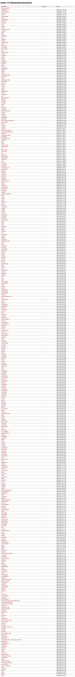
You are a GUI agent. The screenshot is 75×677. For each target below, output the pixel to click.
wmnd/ (3, 332)
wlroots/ (3, 40)
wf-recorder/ (4, 234)
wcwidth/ (3, 485)
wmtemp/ (3, 325)
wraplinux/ (3, 537)
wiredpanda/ (4, 249)
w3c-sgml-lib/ (4, 664)
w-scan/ (3, 211)
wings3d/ (3, 411)
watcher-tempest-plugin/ (7, 132)
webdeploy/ (4, 641)
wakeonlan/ (4, 462)
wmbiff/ (3, 382)
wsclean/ (3, 177)
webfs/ (3, 27)
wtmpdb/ (3, 86)
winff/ (2, 143)
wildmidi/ (3, 63)
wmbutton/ (4, 385)
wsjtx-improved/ (5, 167)
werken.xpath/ (4, 654)
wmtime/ (3, 327)
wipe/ (2, 410)
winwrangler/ (4, 520)
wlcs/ (2, 37)
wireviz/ (3, 252)
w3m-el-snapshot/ (5, 665)
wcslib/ (3, 184)
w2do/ (2, 659)
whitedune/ (4, 477)
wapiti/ (2, 104)
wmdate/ (3, 257)
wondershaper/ (5, 599)
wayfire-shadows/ (5, 110)
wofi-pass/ (3, 597)
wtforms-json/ (4, 501)
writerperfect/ (4, 291)
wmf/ (2, 367)
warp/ (2, 105)
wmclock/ (3, 374)
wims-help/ (4, 582)
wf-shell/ (3, 236)
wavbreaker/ (4, 447)
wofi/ (2, 265)
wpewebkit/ (4, 81)
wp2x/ (2, 297)
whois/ (2, 197)
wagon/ (3, 547)
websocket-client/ (5, 138)
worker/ (3, 267)
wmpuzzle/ (4, 314)
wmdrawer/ (4, 366)
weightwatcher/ (5, 433)
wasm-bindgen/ (5, 97)
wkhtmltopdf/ (4, 522)
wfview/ (3, 237)
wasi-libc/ (3, 21)
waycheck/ (4, 218)
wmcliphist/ (4, 372)
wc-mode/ (3, 631)
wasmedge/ (4, 214)
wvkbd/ (3, 286)
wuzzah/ (3, 529)
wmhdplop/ (4, 356)
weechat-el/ (4, 646)
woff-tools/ (3, 525)
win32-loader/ (4, 586)
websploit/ (3, 644)
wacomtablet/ (4, 16)
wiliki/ (2, 415)
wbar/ (2, 221)
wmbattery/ (4, 395)
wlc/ (2, 50)
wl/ (2, 592)
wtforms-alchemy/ (5, 499)
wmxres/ (3, 311)
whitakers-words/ (5, 241)
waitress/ (3, 506)
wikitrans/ (3, 577)
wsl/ (2, 613)
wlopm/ (3, 254)
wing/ (2, 34)
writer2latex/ (4, 270)
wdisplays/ (4, 226)
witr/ (2, 96)
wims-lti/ (3, 538)
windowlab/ (4, 245)
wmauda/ (3, 394)
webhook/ (3, 118)
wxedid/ (3, 271)
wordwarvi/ (4, 166)
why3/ (2, 242)
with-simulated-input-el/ (7, 553)
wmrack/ (3, 315)
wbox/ (2, 223)
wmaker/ (3, 70)
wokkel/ (3, 535)
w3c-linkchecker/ (5, 660)
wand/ (2, 182)
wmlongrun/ (4, 341)
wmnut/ (3, 262)
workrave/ (3, 175)
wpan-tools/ (4, 206)
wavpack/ (3, 109)
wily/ (2, 244)
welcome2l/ (4, 169)
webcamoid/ (4, 514)
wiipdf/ (2, 418)
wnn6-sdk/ (3, 524)
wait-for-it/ (3, 669)
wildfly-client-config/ (6, 579)
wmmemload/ (4, 343)
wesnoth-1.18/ (4, 52)
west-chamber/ (5, 431)
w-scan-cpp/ (4, 455)
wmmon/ (3, 348)
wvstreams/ (4, 496)
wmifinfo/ (3, 358)
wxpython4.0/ (4, 467)
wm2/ (2, 203)
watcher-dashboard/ (6, 130)
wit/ (2, 148)
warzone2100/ (4, 19)
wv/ (2, 153)
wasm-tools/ (4, 48)
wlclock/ (3, 208)
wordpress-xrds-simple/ (7, 603)
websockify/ (4, 493)
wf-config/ (3, 55)
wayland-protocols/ (6, 135)
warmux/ (3, 213)
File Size (44, 6)
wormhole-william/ (5, 75)
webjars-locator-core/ (6, 490)
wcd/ (2, 24)
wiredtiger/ (4, 179)
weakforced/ (4, 117)
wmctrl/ (3, 361)
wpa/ (2, 78)
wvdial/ (3, 89)
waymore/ (3, 540)
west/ (2, 494)
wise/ (2, 200)
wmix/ (2, 338)
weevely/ (3, 647)
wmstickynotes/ (5, 319)
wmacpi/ (3, 397)
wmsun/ (3, 320)
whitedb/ (3, 60)
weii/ (2, 675)
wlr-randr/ (3, 405)
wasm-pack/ (4, 47)
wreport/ (3, 294)
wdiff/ (2, 439)
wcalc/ (2, 441)
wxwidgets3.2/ (4, 91)
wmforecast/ (4, 371)
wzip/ (2, 278)
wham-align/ (4, 426)
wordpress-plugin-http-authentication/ (10, 600)
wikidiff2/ (3, 420)
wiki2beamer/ (4, 574)
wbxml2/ (3, 114)
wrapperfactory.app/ (6, 296)
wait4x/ (3, 92)
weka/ (2, 651)
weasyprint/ (4, 188)
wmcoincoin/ (4, 377)
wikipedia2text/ (5, 576)
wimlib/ (3, 198)
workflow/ (3, 205)
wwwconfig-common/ (6, 626)
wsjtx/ (2, 44)
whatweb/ (3, 140)
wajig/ (2, 670)
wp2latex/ (3, 76)
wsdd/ (2, 545)
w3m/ (2, 472)
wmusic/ (3, 302)
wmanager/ (4, 392)
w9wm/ (3, 511)
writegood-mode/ (5, 607)
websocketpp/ (4, 187)
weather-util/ (4, 636)
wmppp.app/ (4, 335)
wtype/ (3, 285)
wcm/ (2, 224)
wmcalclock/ (4, 389)
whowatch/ (4, 465)
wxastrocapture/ (5, 530)
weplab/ (3, 434)
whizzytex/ (4, 550)
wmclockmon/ (4, 376)
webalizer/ (3, 185)
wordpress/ (4, 151)
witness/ (3, 99)
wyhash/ (3, 275)
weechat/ (3, 31)
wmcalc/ (3, 387)
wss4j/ (2, 616)
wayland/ (3, 162)
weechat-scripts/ (5, 29)
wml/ (2, 481)
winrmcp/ (3, 66)
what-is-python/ (5, 543)
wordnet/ (3, 503)
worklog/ (3, 127)
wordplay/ (3, 174)
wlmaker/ (3, 39)
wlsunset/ (3, 402)
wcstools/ (3, 115)
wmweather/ (4, 306)
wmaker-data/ (4, 595)
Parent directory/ (5, 8)
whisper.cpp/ (4, 156)
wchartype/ (4, 634)
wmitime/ (3, 337)
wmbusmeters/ (5, 42)
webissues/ (4, 517)
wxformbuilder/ (5, 281)
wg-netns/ (3, 429)
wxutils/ (3, 629)
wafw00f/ (3, 102)
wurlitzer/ (3, 625)
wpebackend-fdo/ (5, 79)
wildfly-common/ (5, 581)
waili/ (2, 460)
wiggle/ (3, 416)
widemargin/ (4, 571)
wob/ (2, 312)
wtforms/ (3, 623)
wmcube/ (3, 363)
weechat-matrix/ (5, 180)
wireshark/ (3, 13)
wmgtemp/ (4, 354)
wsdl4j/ (3, 488)
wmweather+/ (4, 304)
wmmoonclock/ (5, 330)
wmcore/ (3, 379)
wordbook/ (4, 94)
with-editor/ (4, 35)
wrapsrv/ (3, 83)
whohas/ (3, 171)
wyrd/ (2, 532)
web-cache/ (4, 556)
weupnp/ (3, 559)
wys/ (2, 276)
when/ (2, 568)
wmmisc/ (3, 345)
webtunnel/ (4, 154)
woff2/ (2, 71)
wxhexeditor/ (4, 283)
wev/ (2, 232)
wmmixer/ (3, 346)
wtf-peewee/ (4, 618)
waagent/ (3, 128)
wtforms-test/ (4, 621)
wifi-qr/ (3, 573)
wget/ (2, 428)
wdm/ (2, 228)
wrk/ (2, 527)
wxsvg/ (3, 468)
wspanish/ (3, 615)
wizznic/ (3, 407)
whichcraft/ (4, 569)
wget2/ (3, 57)
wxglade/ (3, 628)
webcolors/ (4, 164)
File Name (4, 6)
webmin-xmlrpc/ (5, 558)
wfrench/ (3, 561)
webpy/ (3, 14)
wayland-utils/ (4, 219)
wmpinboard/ (4, 333)
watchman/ (4, 473)
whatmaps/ (4, 564)
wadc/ (2, 667)
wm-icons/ (3, 594)
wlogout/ (3, 403)
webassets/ (4, 436)
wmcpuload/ (4, 381)
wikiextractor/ (4, 158)
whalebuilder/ (4, 542)
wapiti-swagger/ (5, 509)
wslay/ (2, 84)
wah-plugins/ (4, 459)
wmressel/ (3, 317)
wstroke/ (3, 172)
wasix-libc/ (4, 190)
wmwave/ (3, 159)
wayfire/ (3, 112)
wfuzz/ (2, 563)
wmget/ (3, 353)
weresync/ (3, 652)
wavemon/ (3, 107)
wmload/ (3, 340)
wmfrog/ (3, 350)
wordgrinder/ (4, 299)
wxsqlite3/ (3, 273)
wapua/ (3, 673)
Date (58, 6)
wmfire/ (3, 369)
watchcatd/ (4, 512)
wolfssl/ (3, 73)
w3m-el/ (3, 551)
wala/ (2, 672)
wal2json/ (3, 507)
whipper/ (3, 480)
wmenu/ (3, 258)
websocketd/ (4, 122)
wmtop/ (3, 328)
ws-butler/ (3, 555)
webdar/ (3, 210)
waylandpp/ (4, 136)
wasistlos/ (3, 452)
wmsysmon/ (4, 322)
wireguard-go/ (4, 68)
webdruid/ (3, 516)
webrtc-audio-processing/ (7, 120)
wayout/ (3, 442)
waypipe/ (3, 22)
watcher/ (3, 133)
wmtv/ (2, 301)
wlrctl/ (2, 400)
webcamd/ (3, 437)
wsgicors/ (3, 610)
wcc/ (2, 475)
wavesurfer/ (4, 657)
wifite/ (2, 478)
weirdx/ (3, 649)
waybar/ (3, 192)
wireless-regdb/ (5, 11)
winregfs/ (3, 247)
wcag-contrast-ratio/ (6, 633)
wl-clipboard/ (4, 408)
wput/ (2, 268)
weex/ (2, 195)
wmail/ (2, 398)
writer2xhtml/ (4, 293)
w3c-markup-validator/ (6, 662)
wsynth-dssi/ (4, 470)
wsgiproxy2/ (4, 612)
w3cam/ (3, 463)
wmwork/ (3, 307)
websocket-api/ (5, 643)
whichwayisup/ (5, 504)
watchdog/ (3, 216)
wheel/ (3, 58)
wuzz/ (2, 88)
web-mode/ (4, 638)
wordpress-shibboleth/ (6, 602)
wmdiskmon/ (4, 364)
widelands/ (4, 62)
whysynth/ (3, 423)
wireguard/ (4, 250)
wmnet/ (3, 260)
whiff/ (2, 548)
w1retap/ (3, 101)
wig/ (2, 161)
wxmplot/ (3, 125)
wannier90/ (4, 454)
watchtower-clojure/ (6, 656)
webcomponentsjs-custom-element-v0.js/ (11, 639)
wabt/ (2, 457)
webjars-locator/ (5, 491)
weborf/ (3, 229)
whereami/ (4, 239)
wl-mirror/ (3, 201)
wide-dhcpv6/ (4, 421)
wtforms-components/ (6, 620)
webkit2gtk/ (4, 9)
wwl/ (2, 280)
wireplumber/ (4, 146)
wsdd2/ (3, 288)
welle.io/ (3, 231)
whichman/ (4, 424)
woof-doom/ (4, 149)
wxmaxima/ (4, 45)
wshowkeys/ (4, 289)
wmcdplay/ (4, 390)
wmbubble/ (4, 384)
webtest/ (3, 486)
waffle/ (3, 18)
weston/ (3, 53)
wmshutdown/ (4, 263)
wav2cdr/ (3, 446)
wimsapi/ (3, 584)
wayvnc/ (3, 444)
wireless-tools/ (4, 144)
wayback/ (3, 450)
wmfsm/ (3, 351)
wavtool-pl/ (4, 449)
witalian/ (3, 589)
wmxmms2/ (4, 309)
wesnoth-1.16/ (4, 519)
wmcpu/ (3, 255)
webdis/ (3, 26)
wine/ (2, 141)
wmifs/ (2, 359)
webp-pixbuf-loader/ (6, 193)
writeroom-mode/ (5, 608)
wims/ (2, 65)
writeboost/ (4, 605)
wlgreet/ (3, 483)
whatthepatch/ (4, 566)
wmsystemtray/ (5, 324)
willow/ (3, 533)
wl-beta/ (3, 590)
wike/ (2, 32)
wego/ (2, 123)
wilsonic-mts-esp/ (5, 413)
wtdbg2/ (3, 498)
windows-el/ (4, 587)
